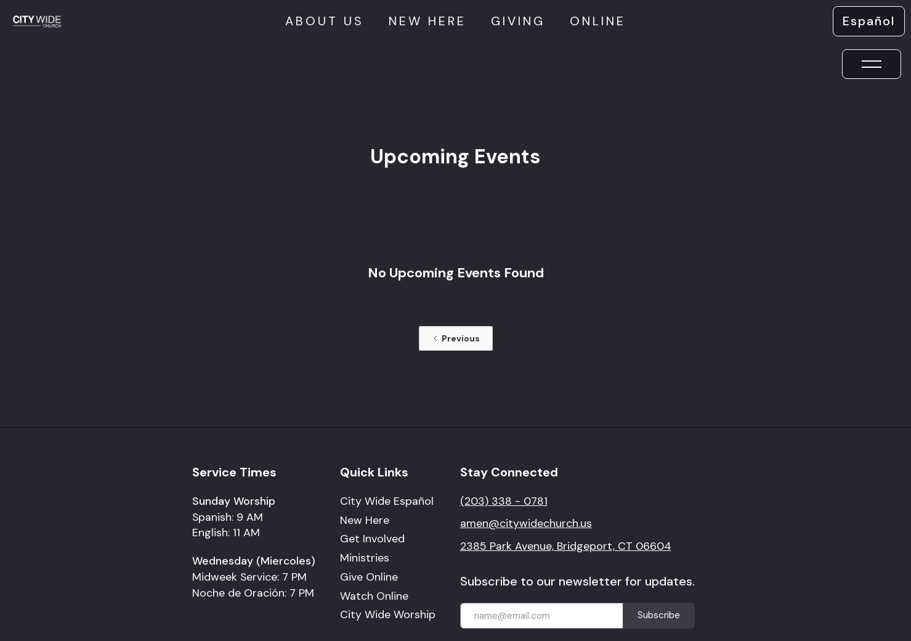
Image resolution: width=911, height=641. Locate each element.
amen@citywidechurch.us (526, 523)
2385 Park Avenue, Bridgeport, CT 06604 (565, 546)
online (598, 21)
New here (427, 21)
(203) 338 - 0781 (504, 501)
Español (869, 21)
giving (518, 21)
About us (324, 21)
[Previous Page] (456, 338)
